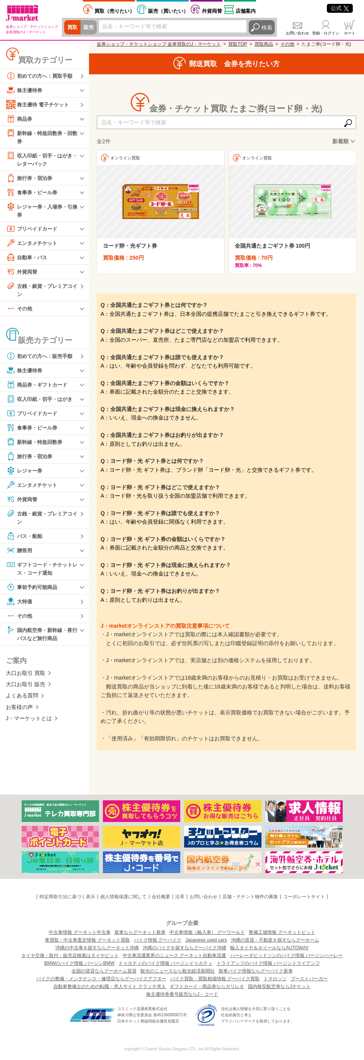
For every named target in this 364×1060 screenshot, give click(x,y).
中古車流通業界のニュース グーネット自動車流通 (174, 955)
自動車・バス (28, 259)
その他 (19, 311)
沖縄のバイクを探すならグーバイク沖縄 (184, 947)
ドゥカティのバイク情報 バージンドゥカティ (165, 963)
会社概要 (161, 896)
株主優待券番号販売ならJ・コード (182, 994)
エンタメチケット (33, 245)
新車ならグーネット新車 (140, 932)
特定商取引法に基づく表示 (67, 896)
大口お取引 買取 (25, 677)
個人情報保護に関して (123, 896)
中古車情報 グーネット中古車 (79, 932)
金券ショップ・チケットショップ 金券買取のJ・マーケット (159, 44)
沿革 (180, 896)
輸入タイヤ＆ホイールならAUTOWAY (269, 947)
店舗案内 (246, 11)
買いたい (168, 11)
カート (349, 33)
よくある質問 (22, 700)
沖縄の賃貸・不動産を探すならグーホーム (275, 940)
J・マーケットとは (29, 722)
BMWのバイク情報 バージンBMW (79, 963)
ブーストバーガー (309, 978)
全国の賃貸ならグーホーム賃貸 (104, 971)
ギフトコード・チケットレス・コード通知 (41, 571)
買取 (72, 27)
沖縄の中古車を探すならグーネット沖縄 (97, 947)
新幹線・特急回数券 (36, 444)
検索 (266, 27)
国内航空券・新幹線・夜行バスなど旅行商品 (41, 637)
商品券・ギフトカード (38, 387)
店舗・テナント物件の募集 (250, 896)
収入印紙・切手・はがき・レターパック (38, 159)
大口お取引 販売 (25, 688)
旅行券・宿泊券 (30, 179)
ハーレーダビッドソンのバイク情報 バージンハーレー (286, 955)
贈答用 (19, 553)
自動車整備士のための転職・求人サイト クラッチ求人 (109, 986)
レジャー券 (25, 473)
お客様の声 (19, 711)
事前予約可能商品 (33, 590)
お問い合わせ (297, 33)
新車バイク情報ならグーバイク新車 (256, 971)
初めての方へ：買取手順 (41, 75)
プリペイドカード (33, 230)
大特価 (19, 605)
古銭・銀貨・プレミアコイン (41, 291)
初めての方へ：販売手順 (41, 358)
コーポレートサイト (304, 896)
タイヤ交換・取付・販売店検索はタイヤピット (70, 955)
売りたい (114, 11)
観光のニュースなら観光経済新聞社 (177, 971)
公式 (340, 8)
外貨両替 (212, 11)
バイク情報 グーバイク (157, 940)
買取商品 (264, 44)
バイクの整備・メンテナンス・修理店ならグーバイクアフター (101, 978)
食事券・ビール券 (33, 193)
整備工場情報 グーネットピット (282, 932)
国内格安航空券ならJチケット (279, 986)
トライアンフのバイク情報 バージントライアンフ (268, 963)
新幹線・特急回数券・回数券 (41, 136)
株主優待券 (25, 90)
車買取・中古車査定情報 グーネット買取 (87, 940)
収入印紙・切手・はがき (41, 401)
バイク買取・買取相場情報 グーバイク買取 (215, 978)
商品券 (19, 118)
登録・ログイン (325, 33)
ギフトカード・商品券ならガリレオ (207, 986)
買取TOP (237, 44)
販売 (89, 27)
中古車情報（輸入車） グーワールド (207, 932)
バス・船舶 (25, 539)
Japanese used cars (206, 940)
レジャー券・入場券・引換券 (41, 211)
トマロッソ (275, 978)
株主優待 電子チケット (39, 104)
